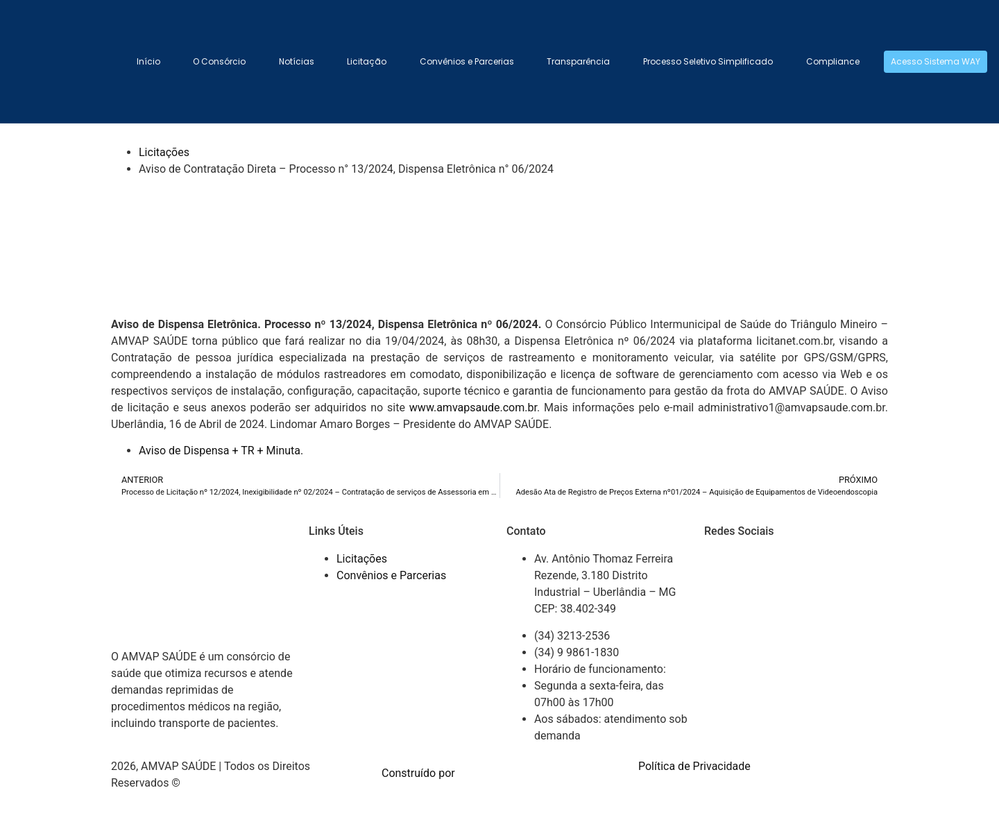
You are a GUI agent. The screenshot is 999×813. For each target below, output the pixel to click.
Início (148, 61)
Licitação (366, 61)
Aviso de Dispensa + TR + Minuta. (221, 450)
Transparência (578, 61)
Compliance (833, 61)
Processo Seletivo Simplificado (708, 61)
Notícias (296, 61)
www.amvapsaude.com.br (473, 407)
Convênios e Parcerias (467, 61)
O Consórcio (219, 61)
